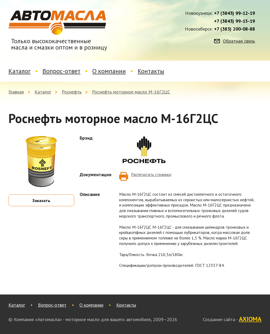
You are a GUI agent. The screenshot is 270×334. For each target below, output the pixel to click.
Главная (16, 92)
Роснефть (71, 92)
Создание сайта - (232, 319)
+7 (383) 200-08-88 (234, 29)
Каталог (19, 71)
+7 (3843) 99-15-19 (234, 21)
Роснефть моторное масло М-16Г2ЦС (131, 92)
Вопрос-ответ (61, 71)
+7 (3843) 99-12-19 (234, 13)
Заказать (41, 200)
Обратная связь (239, 41)
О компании (109, 71)
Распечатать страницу (151, 174)
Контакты (151, 71)
